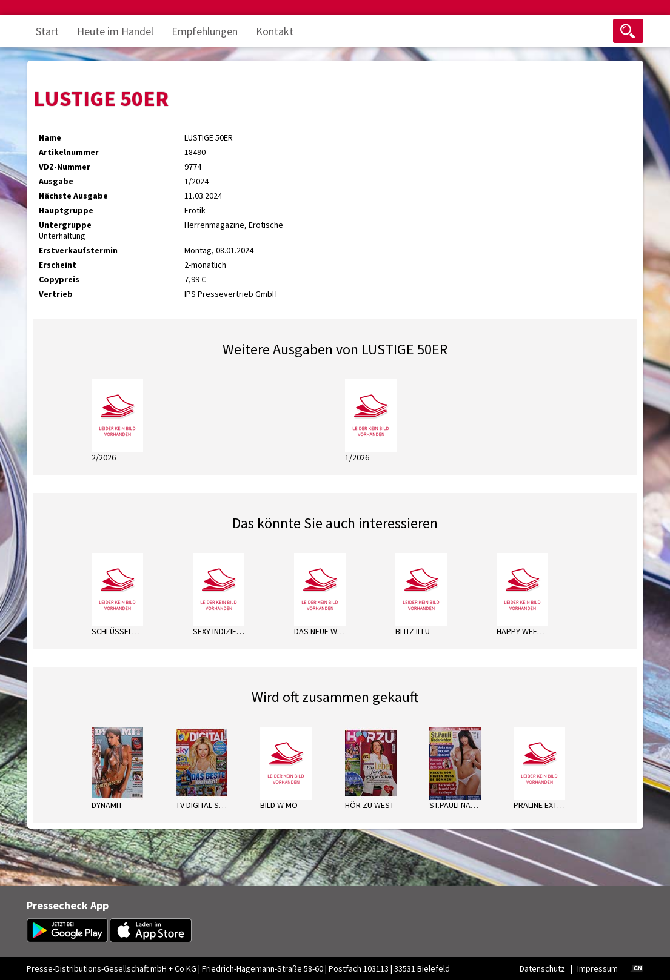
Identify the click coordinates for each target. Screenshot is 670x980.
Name (50, 137)
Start (47, 31)
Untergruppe (65, 224)
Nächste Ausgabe (73, 195)
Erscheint (57, 264)
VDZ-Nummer (64, 166)
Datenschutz (542, 968)
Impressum (597, 968)
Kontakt (274, 31)
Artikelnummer (69, 152)
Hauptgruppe (66, 210)
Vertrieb (56, 293)
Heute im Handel (115, 31)
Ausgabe (56, 181)
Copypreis (59, 279)
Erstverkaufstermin (78, 250)
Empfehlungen (205, 31)
